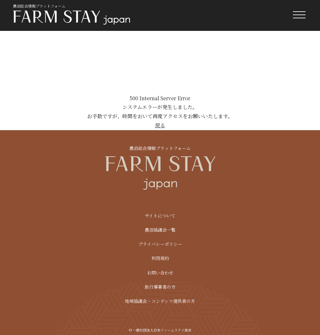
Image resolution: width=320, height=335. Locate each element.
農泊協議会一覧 (160, 230)
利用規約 (160, 258)
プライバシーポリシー (160, 244)
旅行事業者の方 (160, 287)
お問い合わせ (160, 272)
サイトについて (160, 215)
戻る (160, 125)
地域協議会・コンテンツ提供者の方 (160, 301)
